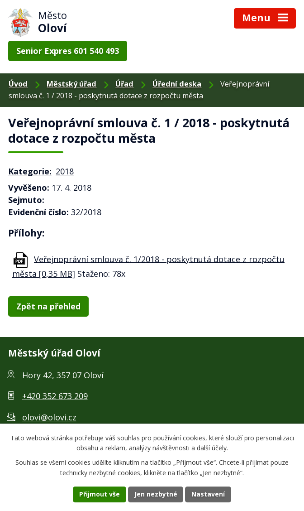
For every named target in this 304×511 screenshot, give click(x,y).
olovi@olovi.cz (49, 417)
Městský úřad (71, 84)
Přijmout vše (99, 494)
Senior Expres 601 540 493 (67, 50)
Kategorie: (30, 171)
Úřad (124, 84)
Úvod (18, 84)
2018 (65, 171)
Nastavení (208, 494)
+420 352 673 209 (55, 395)
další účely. (212, 448)
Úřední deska (176, 84)
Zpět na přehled (48, 306)
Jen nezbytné (155, 494)
